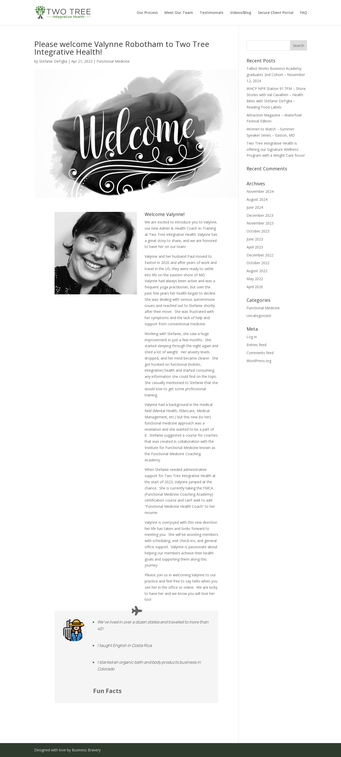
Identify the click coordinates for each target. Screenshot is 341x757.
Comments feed (260, 352)
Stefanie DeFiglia (53, 61)
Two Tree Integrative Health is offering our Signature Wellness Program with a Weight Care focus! (276, 149)
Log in (252, 336)
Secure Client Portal (275, 13)
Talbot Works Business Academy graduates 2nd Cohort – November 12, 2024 (276, 74)
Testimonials (211, 13)
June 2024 (255, 207)
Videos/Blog (240, 13)
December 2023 (260, 215)
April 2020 (255, 286)
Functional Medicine (113, 61)
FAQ (303, 13)
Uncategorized (259, 315)
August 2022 (257, 270)
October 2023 (258, 231)
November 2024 (260, 191)
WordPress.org (259, 360)
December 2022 (260, 255)
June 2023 (255, 239)
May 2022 (255, 278)
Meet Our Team (178, 13)
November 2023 (260, 223)
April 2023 (255, 247)
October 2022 (258, 262)
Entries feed (256, 344)
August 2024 (257, 199)
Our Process (147, 13)
